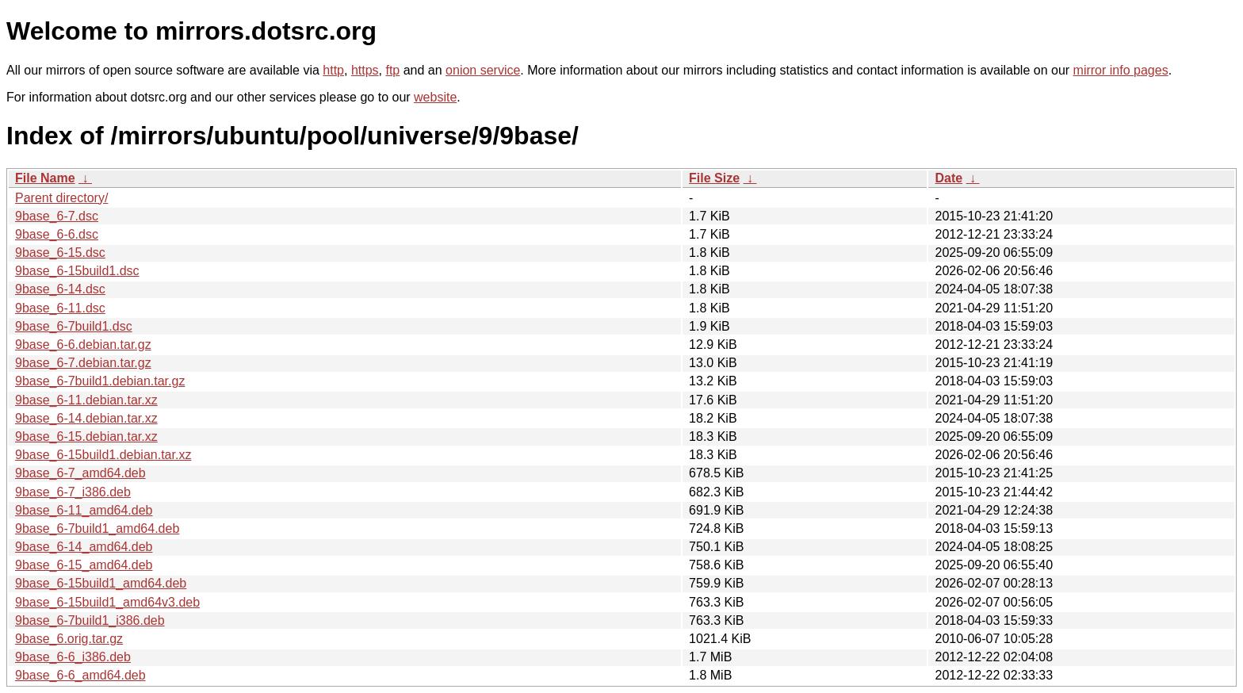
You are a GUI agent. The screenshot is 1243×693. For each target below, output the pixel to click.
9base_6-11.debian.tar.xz (86, 400)
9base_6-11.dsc (60, 308)
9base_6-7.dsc (56, 216)
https (365, 70)
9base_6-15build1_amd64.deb (100, 583)
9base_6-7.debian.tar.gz (83, 362)
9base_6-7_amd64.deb (80, 473)
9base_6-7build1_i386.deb (90, 620)
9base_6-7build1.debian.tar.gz (100, 381)
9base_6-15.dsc (60, 252)
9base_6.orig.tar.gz (69, 638)
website (435, 97)
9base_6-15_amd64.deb (83, 565)
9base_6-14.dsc (60, 289)
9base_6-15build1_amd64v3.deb (107, 602)
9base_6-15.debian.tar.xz (86, 436)
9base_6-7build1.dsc (73, 326)
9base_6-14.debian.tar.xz (86, 418)
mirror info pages (1120, 70)
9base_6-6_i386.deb (73, 657)
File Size (714, 178)
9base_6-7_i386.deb (73, 492)
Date (948, 178)
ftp (392, 70)
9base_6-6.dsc (56, 234)
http (333, 70)
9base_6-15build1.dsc (77, 271)
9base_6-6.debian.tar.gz (83, 344)
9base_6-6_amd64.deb (80, 675)
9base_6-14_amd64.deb (83, 546)
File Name (45, 178)
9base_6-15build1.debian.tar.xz (103, 454)
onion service (483, 70)
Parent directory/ (61, 198)
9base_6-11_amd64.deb (83, 510)
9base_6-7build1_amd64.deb (97, 528)
